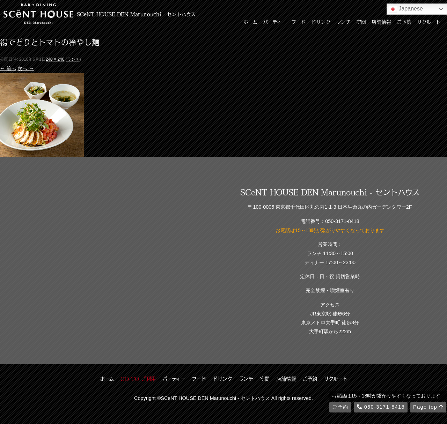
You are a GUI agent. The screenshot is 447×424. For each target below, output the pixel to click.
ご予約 (404, 21)
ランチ (343, 21)
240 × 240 (55, 59)
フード (298, 21)
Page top (428, 407)
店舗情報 (381, 21)
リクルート (429, 21)
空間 (361, 21)
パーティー (274, 21)
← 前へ (8, 68)
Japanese (406, 9)
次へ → (25, 68)
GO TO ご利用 (138, 378)
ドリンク (321, 21)
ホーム (250, 21)
